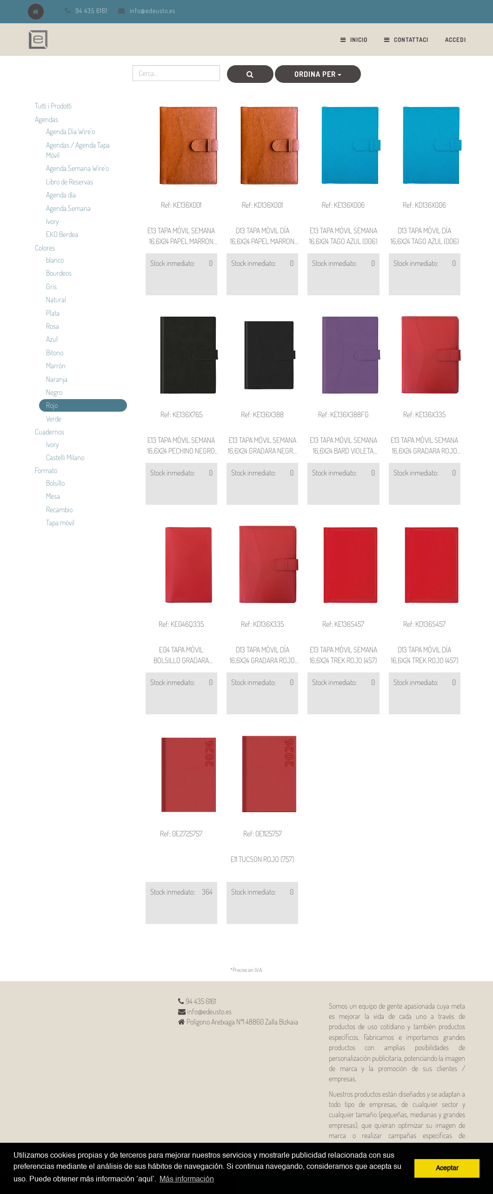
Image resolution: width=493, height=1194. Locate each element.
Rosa (52, 326)
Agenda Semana (68, 208)
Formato (46, 470)
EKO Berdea (62, 234)
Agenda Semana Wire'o (77, 168)
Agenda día (61, 194)
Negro (54, 392)
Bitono (54, 352)
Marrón (56, 365)
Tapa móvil (60, 522)
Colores (45, 247)
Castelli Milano (65, 457)
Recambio (59, 509)
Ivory (52, 221)
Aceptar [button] (447, 1168)
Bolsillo (55, 483)
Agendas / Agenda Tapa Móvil (78, 150)
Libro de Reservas (69, 181)
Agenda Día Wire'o (70, 131)
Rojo (52, 405)
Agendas (46, 119)
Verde (53, 418)
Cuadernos (49, 431)
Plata (53, 313)
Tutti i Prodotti (53, 105)
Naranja (56, 379)
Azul (52, 339)
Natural (56, 299)
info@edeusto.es (152, 10)
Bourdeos (59, 273)
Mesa (53, 496)
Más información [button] (187, 1179)
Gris (51, 286)
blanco (55, 260)
